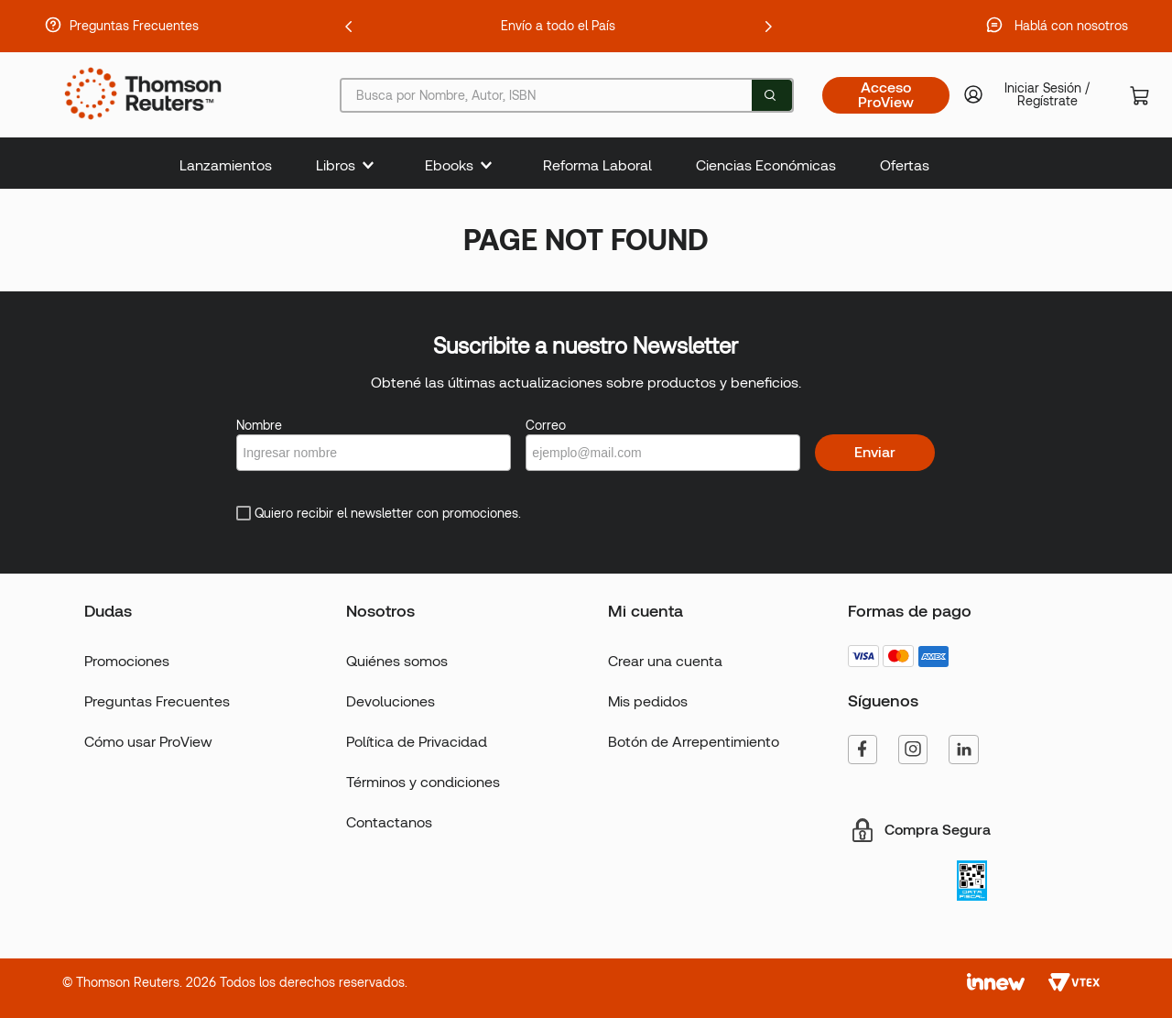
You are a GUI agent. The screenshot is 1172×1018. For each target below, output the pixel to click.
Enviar (874, 452)
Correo (546, 425)
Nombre (259, 425)
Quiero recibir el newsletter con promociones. (388, 513)
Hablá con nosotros (1071, 25)
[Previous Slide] (349, 26)
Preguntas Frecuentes (134, 25)
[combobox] (567, 95)
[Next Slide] (768, 26)
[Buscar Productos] (770, 95)
